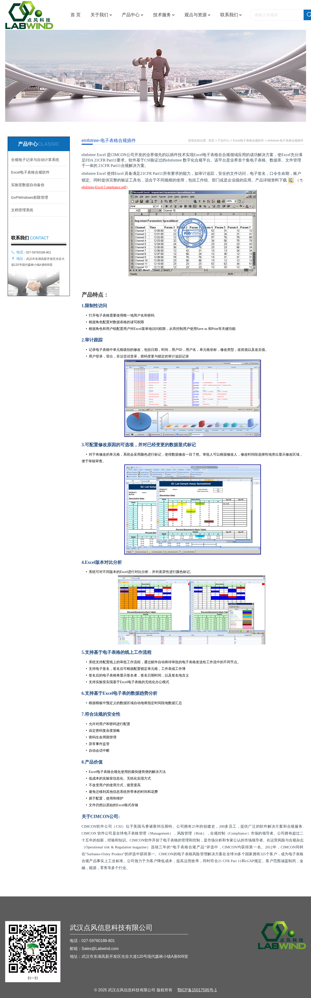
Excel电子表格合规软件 (30, 172)
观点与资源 (197, 14)
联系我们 (231, 14)
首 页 (76, 14)
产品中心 (132, 14)
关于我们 (101, 14)
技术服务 (164, 14)
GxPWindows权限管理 (29, 197)
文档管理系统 (22, 210)
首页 (211, 140)
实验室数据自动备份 (27, 185)
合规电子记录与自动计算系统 (35, 160)
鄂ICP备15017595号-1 (197, 990)
